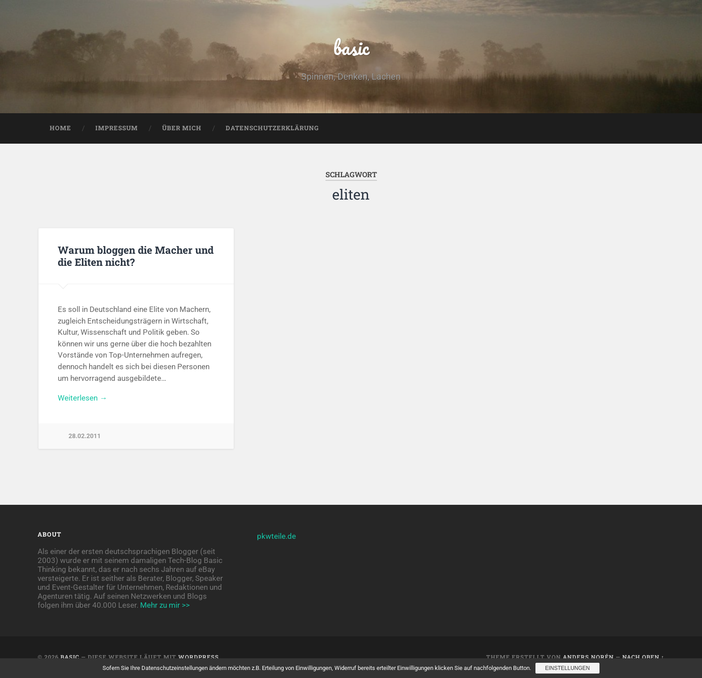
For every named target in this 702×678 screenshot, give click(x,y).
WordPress (198, 657)
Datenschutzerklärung (272, 128)
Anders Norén (588, 657)
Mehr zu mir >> (165, 605)
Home (60, 128)
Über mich (181, 128)
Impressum (116, 128)
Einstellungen (567, 668)
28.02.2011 (84, 436)
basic (351, 47)
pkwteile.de (276, 536)
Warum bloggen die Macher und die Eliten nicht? (136, 256)
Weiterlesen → (82, 397)
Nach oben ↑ (643, 657)
